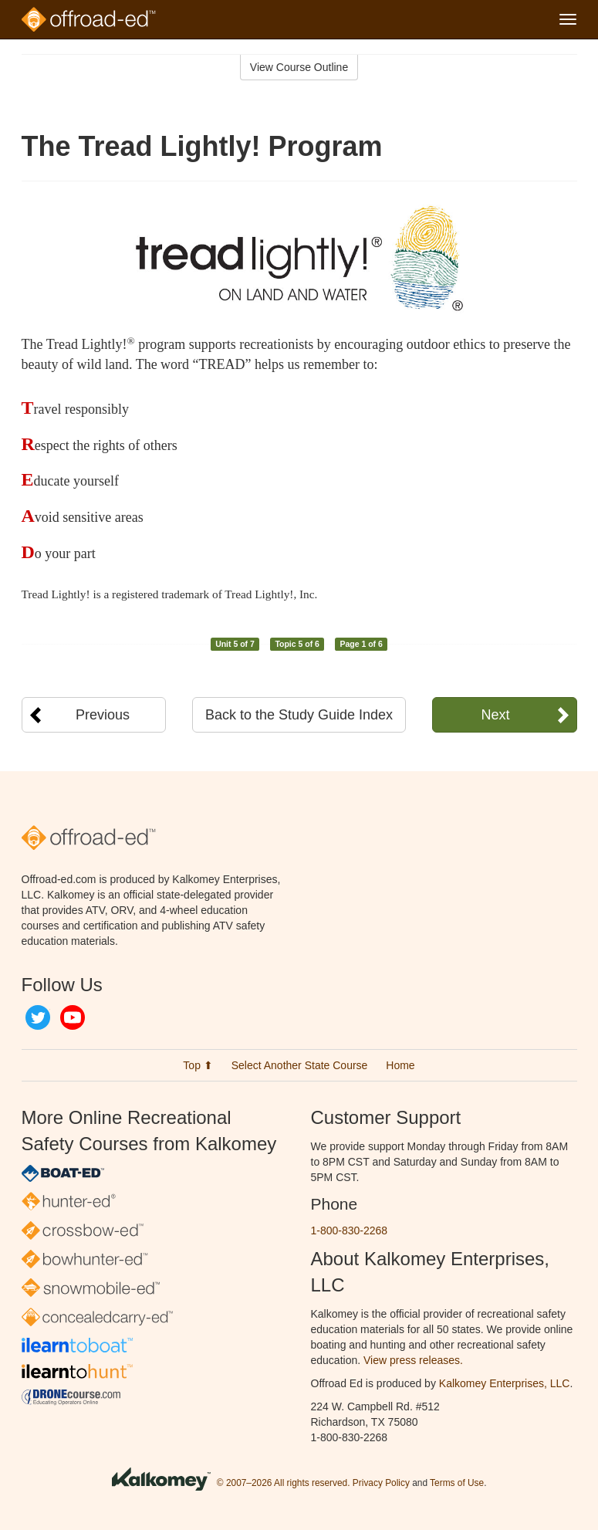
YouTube (72, 1017)
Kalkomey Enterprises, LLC (504, 1383)
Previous (103, 715)
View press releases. (413, 1360)
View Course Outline (299, 67)
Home (400, 1065)
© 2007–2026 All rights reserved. (283, 1483)
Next (495, 715)
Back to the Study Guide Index (299, 715)
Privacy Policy (381, 1483)
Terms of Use (457, 1483)
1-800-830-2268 (349, 1230)
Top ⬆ (197, 1065)
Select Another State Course (299, 1065)
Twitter (37, 1017)
